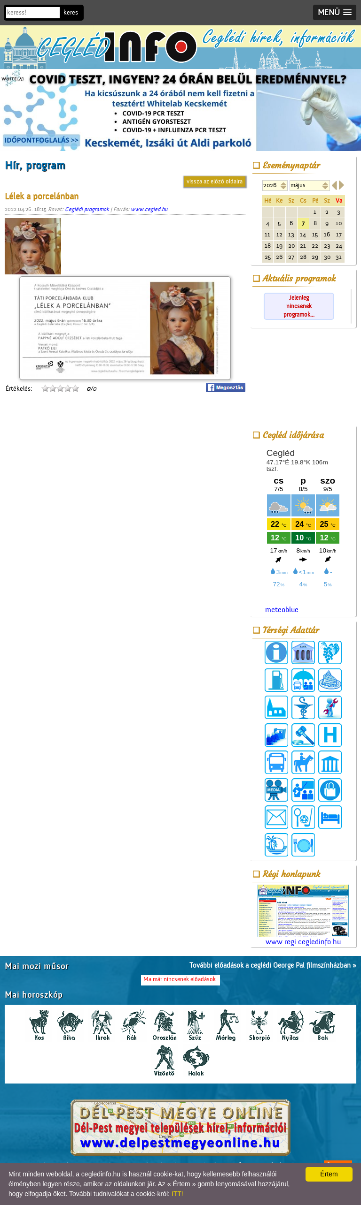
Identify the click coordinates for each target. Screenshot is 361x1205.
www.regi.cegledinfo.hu (303, 915)
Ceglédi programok (87, 209)
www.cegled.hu (149, 209)
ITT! (177, 1193)
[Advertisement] (303, 378)
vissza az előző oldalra (215, 181)
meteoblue (281, 610)
